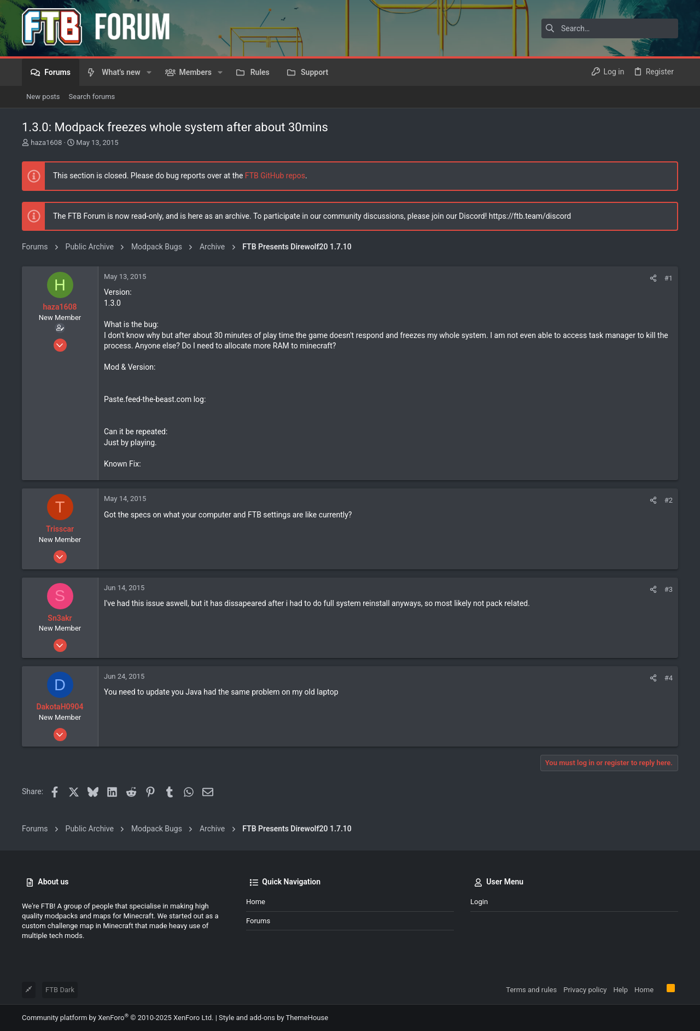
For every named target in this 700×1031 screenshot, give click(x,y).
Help (620, 990)
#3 (668, 589)
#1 (668, 278)
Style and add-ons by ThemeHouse (273, 1017)
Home (255, 902)
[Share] (653, 278)
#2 (668, 500)
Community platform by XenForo (117, 1017)
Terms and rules (531, 990)
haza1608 (46, 142)
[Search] (609, 28)
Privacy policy (584, 990)
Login (479, 902)
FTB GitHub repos (275, 175)
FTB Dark (59, 990)
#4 (668, 678)
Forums (258, 921)
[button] (149, 72)
